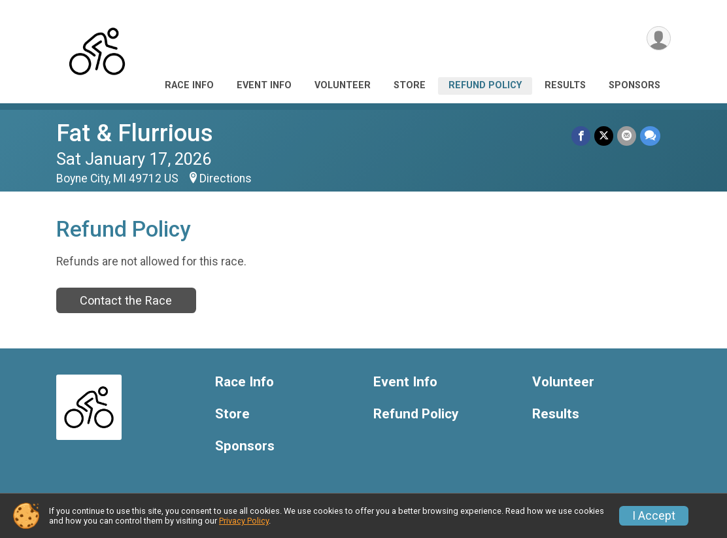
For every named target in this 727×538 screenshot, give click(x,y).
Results (565, 85)
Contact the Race (126, 300)
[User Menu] (659, 38)
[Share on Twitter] (603, 135)
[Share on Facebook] (580, 135)
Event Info (264, 85)
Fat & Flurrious (134, 133)
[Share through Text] (650, 135)
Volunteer (342, 85)
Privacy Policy (244, 521)
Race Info (189, 85)
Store (410, 85)
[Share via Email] (626, 135)
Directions (225, 178)
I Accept (653, 515)
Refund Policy (485, 85)
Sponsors (634, 85)
